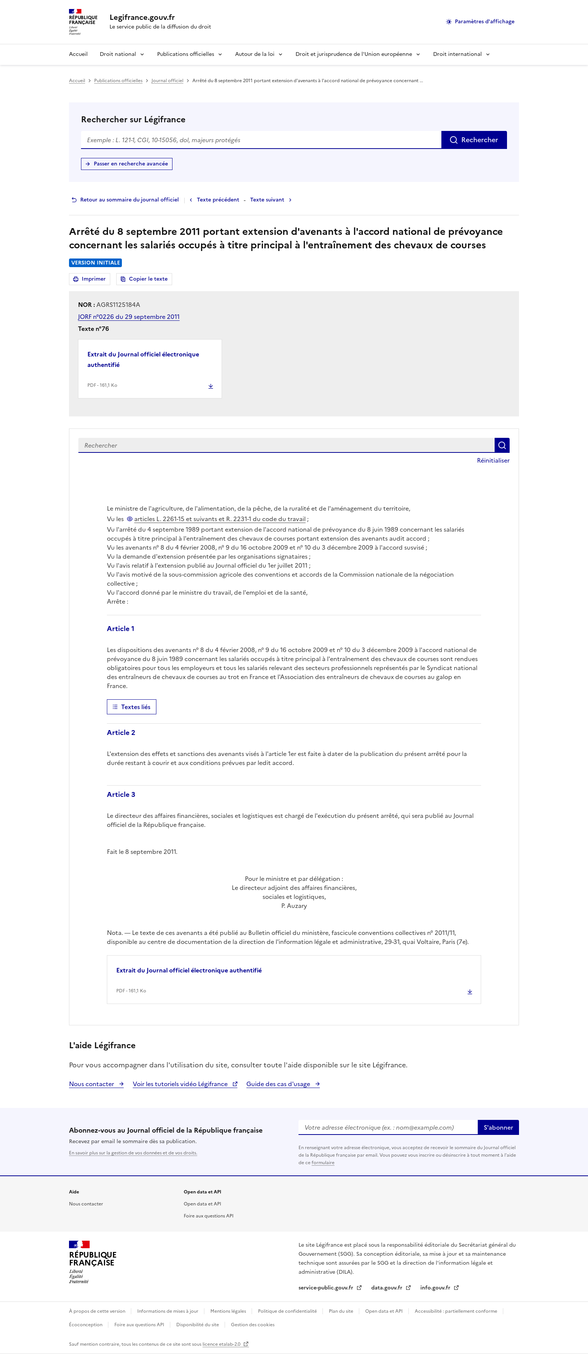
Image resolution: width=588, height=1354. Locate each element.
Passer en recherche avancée (131, 164)
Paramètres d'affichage (484, 22)
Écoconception (86, 1324)
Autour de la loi (254, 54)
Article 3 (121, 794)
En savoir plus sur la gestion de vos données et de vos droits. (133, 1153)
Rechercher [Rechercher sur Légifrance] (479, 140)
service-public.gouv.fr (326, 1288)
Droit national (118, 54)
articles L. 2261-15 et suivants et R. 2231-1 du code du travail (220, 518)
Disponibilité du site (198, 1324)
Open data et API (202, 1204)
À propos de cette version (97, 1311)
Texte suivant (267, 200)
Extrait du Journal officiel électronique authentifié (143, 359)
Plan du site (341, 1311)
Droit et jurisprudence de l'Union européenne (354, 54)
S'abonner (498, 1127)
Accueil (78, 54)
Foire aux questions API (209, 1216)
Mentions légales (228, 1311)
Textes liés (135, 706)
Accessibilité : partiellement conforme (456, 1311)
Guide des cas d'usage (279, 1083)
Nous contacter (92, 1083)
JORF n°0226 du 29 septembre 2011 (129, 316)
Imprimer (95, 280)
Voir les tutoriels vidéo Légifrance (181, 1083)
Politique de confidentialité (288, 1311)
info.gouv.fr (436, 1288)
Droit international (457, 54)
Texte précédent (218, 200)
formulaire (323, 1162)
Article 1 (120, 629)
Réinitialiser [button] (493, 460)
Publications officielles (185, 54)
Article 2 (121, 732)
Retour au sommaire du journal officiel (129, 200)
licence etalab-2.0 (222, 1344)
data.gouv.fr (387, 1288)
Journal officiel (167, 80)
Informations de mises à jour (168, 1311)
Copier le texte (148, 279)
